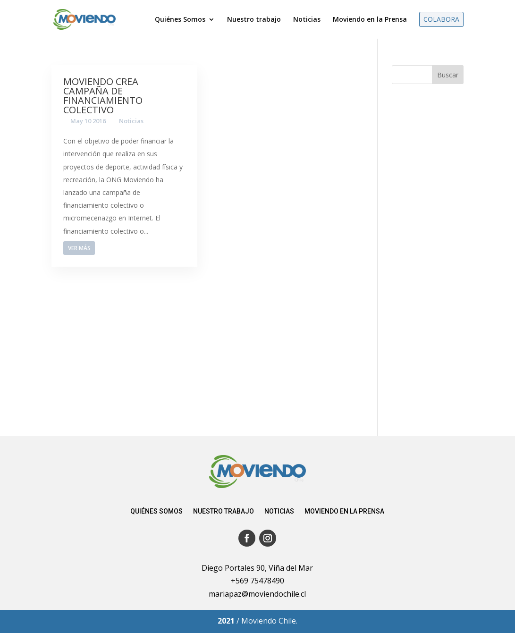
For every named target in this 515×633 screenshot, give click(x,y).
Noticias (131, 121)
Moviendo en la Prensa (344, 511)
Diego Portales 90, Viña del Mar (257, 568)
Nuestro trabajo (223, 511)
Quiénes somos (156, 511)
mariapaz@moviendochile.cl (257, 594)
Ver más (79, 248)
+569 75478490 (257, 580)
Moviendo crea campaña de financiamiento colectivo (103, 95)
